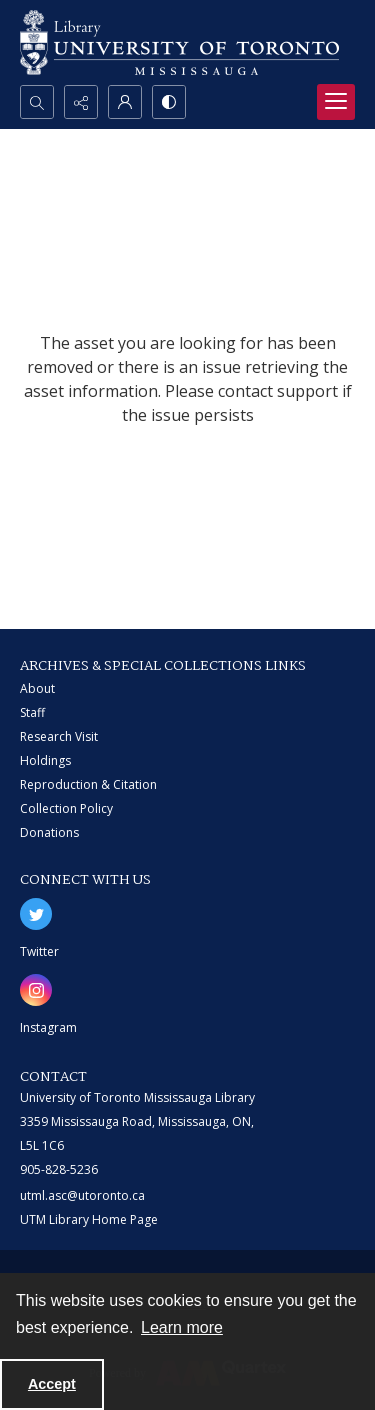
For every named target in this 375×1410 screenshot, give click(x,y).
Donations (49, 832)
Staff (32, 712)
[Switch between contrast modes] (169, 102)
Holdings (45, 760)
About (37, 688)
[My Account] (125, 102)
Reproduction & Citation (88, 784)
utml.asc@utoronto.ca (82, 1195)
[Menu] (336, 102)
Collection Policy (66, 808)
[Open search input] (37, 102)
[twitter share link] (36, 914)
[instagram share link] (36, 990)
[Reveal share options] (81, 102)
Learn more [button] (182, 1327)
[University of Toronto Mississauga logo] (179, 42)
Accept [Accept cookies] (52, 1384)
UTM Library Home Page (89, 1219)
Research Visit (59, 736)
